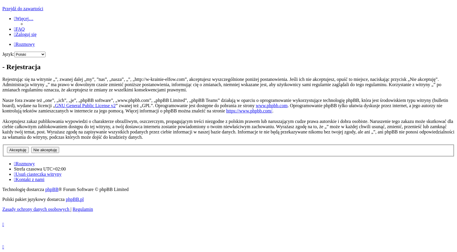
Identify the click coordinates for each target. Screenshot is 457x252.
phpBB (51, 189)
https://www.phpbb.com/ (249, 110)
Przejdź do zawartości (22, 8)
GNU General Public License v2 (85, 105)
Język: (8, 54)
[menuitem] (19, 29)
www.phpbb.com (271, 105)
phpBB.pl (75, 199)
